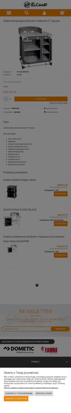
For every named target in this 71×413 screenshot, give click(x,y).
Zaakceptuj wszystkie (16, 399)
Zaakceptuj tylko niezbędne (18, 393)
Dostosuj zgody (44, 393)
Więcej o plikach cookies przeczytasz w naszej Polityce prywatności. (31, 388)
